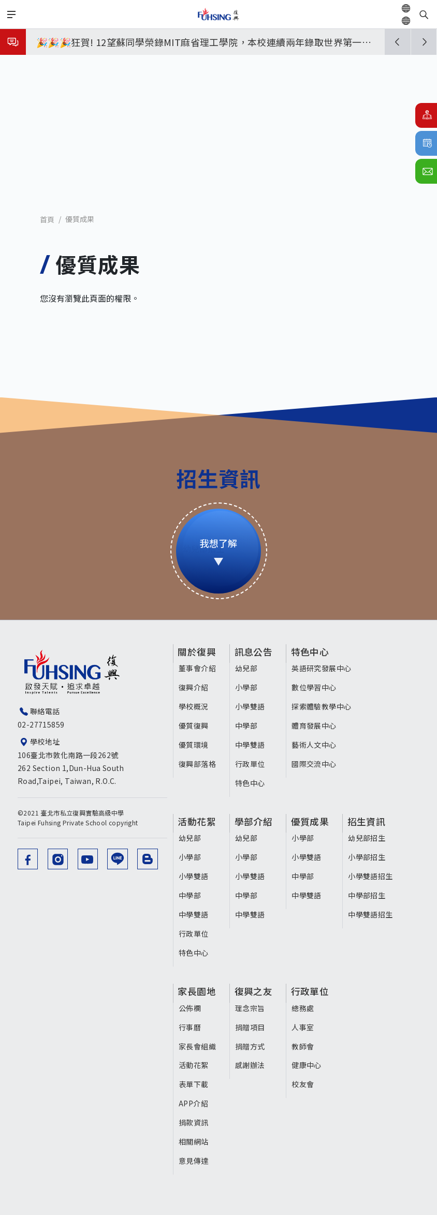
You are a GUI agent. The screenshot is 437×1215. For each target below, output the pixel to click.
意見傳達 (194, 1160)
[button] (398, 42)
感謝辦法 (251, 1064)
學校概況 (194, 706)
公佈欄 (190, 1007)
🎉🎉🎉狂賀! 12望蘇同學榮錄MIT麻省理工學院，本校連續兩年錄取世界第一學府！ (203, 43)
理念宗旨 (251, 1007)
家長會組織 (197, 1045)
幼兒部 (247, 668)
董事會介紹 (197, 668)
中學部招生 (369, 895)
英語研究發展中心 (323, 668)
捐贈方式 (251, 1045)
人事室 (304, 1026)
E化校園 (426, 115)
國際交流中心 (315, 764)
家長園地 (198, 991)
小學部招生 (369, 857)
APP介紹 (193, 1103)
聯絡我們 (426, 171)
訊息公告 (255, 652)
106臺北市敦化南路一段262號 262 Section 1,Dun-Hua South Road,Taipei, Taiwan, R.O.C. (94, 768)
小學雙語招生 (373, 876)
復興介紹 (194, 687)
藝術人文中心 (315, 744)
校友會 (304, 1083)
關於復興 (198, 652)
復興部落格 (197, 764)
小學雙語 (251, 706)
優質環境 (194, 744)
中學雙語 (251, 744)
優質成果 (79, 219)
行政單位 (251, 764)
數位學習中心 (315, 687)
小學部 (247, 687)
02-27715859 (41, 724)
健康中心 (308, 1064)
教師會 (304, 1045)
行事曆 (426, 143)
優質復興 (194, 725)
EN (418, 20)
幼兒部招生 (369, 838)
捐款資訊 (194, 1122)
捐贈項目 (251, 1026)
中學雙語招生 (373, 914)
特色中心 (251, 783)
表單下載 (194, 1083)
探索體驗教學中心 (323, 706)
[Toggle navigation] (11, 14)
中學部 (247, 725)
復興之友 (255, 991)
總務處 (304, 1007)
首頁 (47, 219)
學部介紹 (255, 821)
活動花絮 (198, 821)
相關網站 (194, 1141)
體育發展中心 (315, 725)
